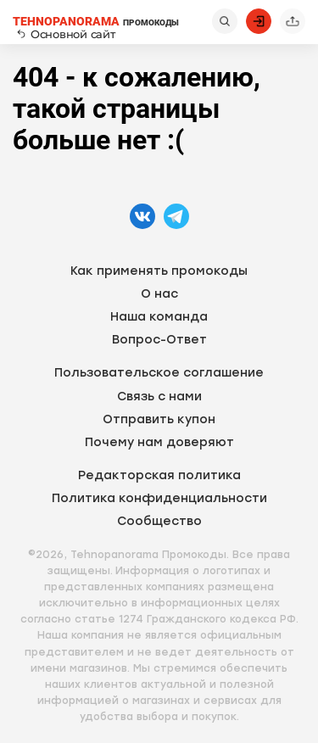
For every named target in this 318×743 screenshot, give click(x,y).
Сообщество (159, 521)
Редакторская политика (159, 475)
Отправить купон (159, 419)
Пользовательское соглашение (159, 373)
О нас (159, 294)
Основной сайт (66, 34)
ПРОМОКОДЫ (96, 21)
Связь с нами (159, 396)
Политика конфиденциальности (159, 498)
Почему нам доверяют (159, 442)
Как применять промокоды (159, 271)
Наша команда (159, 317)
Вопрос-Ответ (159, 339)
